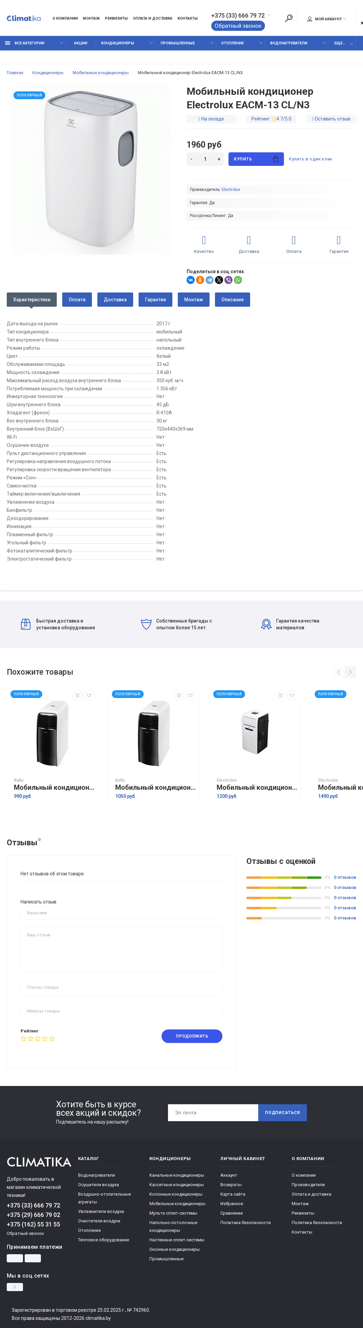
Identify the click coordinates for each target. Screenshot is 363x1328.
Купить (256, 159)
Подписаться (282, 1112)
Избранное (231, 1203)
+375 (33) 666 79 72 (238, 15)
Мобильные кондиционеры (177, 1203)
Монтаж (91, 18)
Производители (308, 1184)
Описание (232, 299)
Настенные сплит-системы (176, 1239)
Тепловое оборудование (103, 1239)
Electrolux (231, 189)
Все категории (24, 43)
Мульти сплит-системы (173, 1213)
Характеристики (31, 299)
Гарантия (155, 299)
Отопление (232, 43)
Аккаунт (228, 1175)
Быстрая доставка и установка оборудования (58, 624)
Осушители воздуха (98, 1184)
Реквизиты (116, 18)
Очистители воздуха (99, 1220)
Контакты (187, 18)
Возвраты (231, 1184)
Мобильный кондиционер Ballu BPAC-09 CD (155, 787)
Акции (80, 43)
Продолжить (192, 1036)
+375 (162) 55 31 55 (33, 1224)
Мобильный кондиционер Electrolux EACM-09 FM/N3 (257, 787)
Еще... (339, 43)
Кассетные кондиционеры (176, 1184)
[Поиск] (288, 18)
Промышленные (178, 43)
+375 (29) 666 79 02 (33, 1214)
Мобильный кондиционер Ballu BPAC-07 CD (54, 787)
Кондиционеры (117, 43)
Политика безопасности (245, 1222)
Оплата (77, 299)
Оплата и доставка (152, 18)
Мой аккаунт (324, 19)
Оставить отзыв (332, 119)
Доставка (115, 299)
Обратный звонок (238, 25)
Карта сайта (232, 1194)
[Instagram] (15, 1287)
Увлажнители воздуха (101, 1211)
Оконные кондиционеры (174, 1249)
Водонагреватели (288, 43)
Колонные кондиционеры (175, 1194)
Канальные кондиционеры (176, 1175)
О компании (65, 18)
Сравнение (231, 1213)
